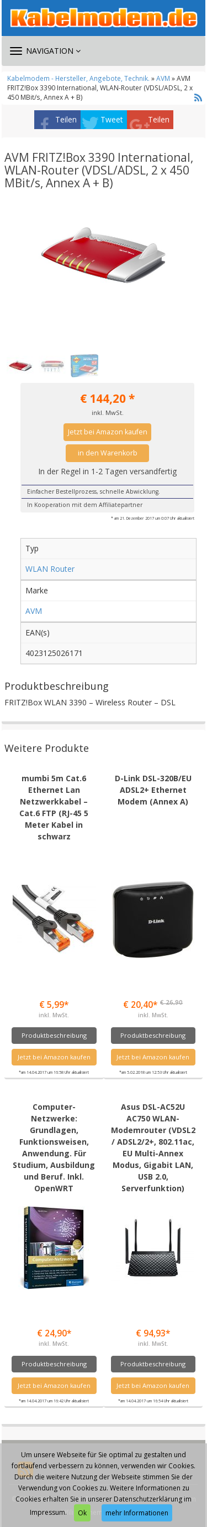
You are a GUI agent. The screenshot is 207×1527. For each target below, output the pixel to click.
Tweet (111, 119)
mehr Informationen (136, 1513)
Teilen (66, 119)
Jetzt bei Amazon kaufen (107, 432)
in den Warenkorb (107, 453)
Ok (82, 1513)
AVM (163, 78)
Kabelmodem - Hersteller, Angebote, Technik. (78, 78)
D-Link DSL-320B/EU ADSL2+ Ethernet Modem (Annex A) (153, 790)
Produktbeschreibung (54, 1035)
